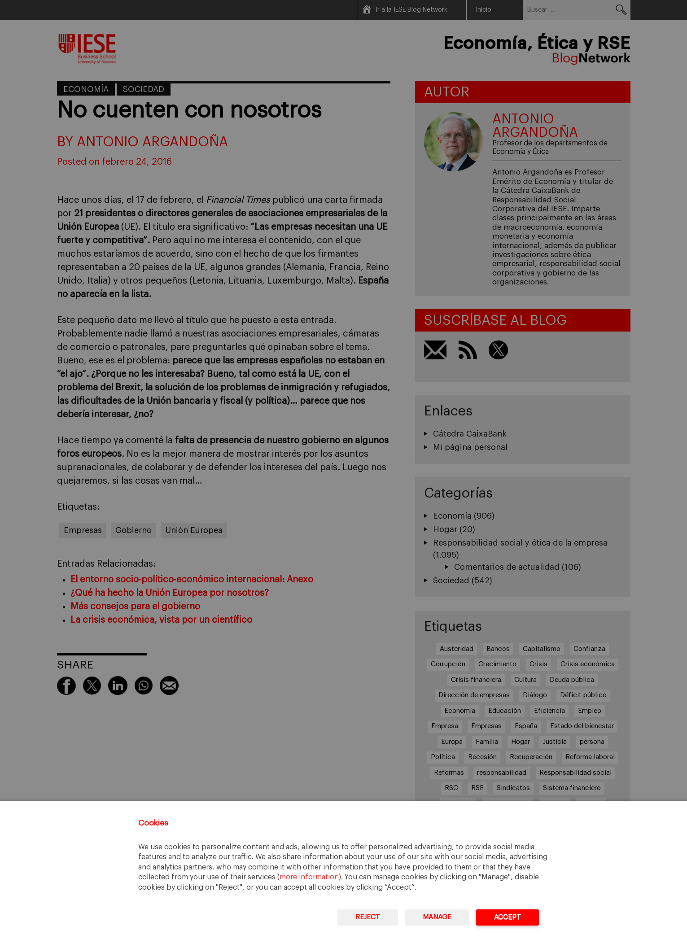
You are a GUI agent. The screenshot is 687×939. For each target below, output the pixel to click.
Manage (437, 917)
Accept (507, 917)
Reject (367, 917)
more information (309, 877)
